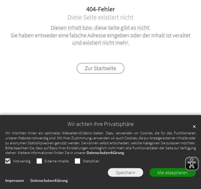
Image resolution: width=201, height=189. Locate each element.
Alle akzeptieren (172, 173)
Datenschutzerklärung (105, 153)
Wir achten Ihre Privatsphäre (101, 125)
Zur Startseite (100, 68)
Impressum (14, 181)
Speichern (125, 173)
